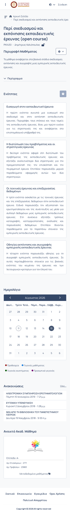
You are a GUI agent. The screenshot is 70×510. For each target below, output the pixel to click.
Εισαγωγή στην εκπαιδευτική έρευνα (29, 106)
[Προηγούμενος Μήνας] (11, 297)
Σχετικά (10, 493)
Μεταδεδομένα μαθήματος (34, 473)
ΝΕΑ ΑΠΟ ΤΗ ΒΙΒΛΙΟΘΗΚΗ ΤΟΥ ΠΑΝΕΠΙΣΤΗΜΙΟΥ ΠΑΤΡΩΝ (32, 413)
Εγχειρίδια (40, 493)
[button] (52, 4)
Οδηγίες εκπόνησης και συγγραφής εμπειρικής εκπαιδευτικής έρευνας (29, 246)
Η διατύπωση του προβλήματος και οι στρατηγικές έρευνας (30, 145)
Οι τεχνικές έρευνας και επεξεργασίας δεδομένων (30, 190)
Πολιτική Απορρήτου (35, 500)
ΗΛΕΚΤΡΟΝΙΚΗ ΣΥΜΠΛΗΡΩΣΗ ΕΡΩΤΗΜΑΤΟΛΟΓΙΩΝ (34, 393)
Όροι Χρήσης (57, 493)
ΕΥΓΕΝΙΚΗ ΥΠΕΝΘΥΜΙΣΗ (19, 402)
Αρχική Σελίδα (18, 16)
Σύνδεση (62, 4)
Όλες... (63, 386)
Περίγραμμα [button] (13, 78)
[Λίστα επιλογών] (61, 51)
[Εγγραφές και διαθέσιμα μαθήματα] (5, 4)
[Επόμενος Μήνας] (58, 297)
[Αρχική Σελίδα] (20, 4)
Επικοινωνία (24, 493)
